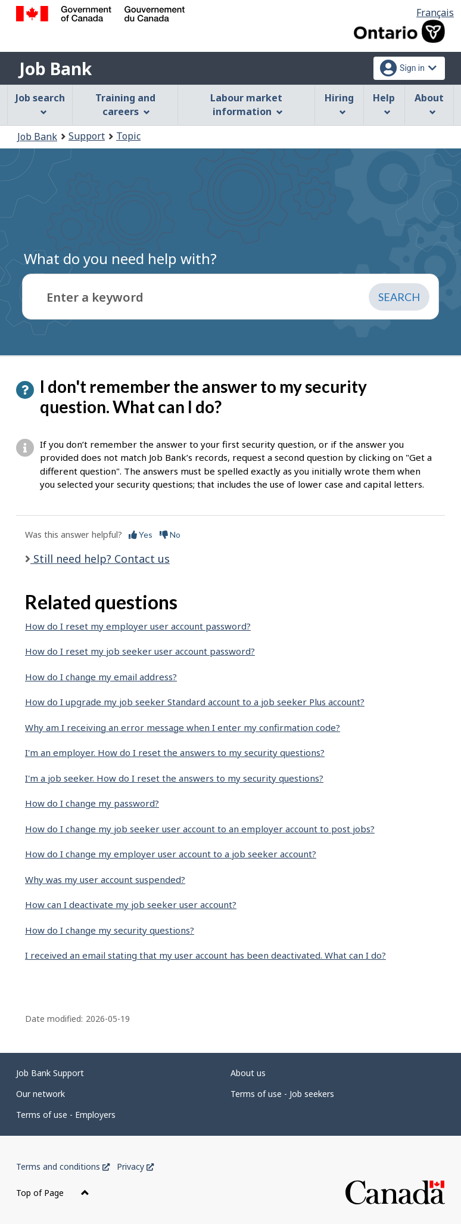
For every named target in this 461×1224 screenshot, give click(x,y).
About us (248, 1073)
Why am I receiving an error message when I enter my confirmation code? (182, 727)
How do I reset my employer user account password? (138, 626)
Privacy (135, 1166)
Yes (140, 534)
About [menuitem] (429, 103)
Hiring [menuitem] (339, 103)
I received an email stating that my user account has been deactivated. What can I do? (205, 955)
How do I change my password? (92, 803)
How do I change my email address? (101, 677)
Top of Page (52, 1192)
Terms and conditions (63, 1166)
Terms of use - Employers (66, 1114)
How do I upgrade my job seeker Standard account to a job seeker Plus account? (195, 702)
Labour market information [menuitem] (246, 104)
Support (86, 135)
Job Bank (55, 68)
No (170, 534)
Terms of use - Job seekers (282, 1093)
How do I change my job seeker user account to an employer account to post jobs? (200, 829)
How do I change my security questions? (109, 930)
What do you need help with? (120, 258)
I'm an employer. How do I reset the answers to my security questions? (175, 752)
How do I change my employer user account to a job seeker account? (170, 854)
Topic (128, 135)
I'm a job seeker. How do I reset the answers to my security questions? (174, 778)
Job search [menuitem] (40, 103)
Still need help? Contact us (100, 558)
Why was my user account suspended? (105, 879)
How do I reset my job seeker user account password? (140, 651)
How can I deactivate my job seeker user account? (130, 904)
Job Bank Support (50, 1073)
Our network (40, 1093)
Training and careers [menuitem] (125, 104)
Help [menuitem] (384, 103)
